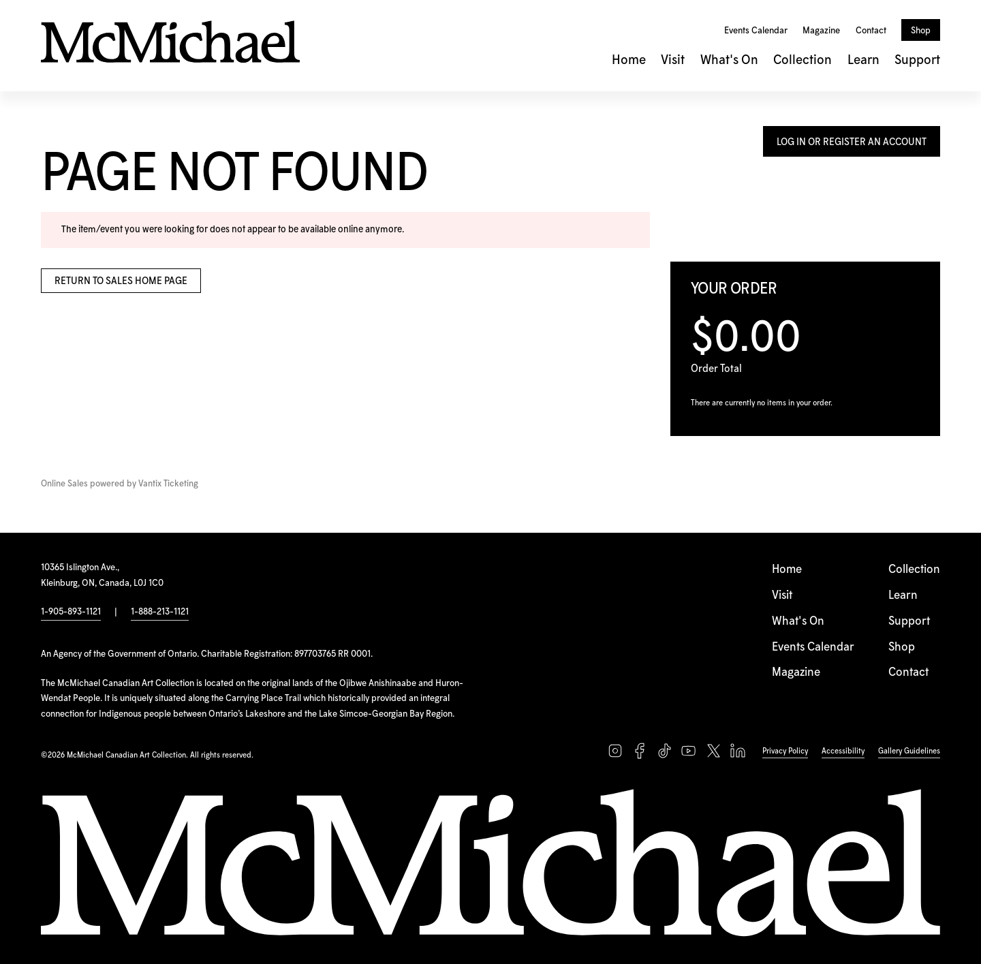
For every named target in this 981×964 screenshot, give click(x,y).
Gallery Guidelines (909, 751)
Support (917, 60)
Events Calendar (756, 30)
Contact (871, 30)
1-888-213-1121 (160, 612)
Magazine (821, 30)
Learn (863, 60)
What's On (729, 60)
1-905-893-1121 (71, 612)
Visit (673, 60)
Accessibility (843, 751)
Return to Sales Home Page (120, 281)
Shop (921, 30)
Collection (802, 60)
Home (629, 60)
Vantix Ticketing (168, 484)
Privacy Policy (785, 751)
